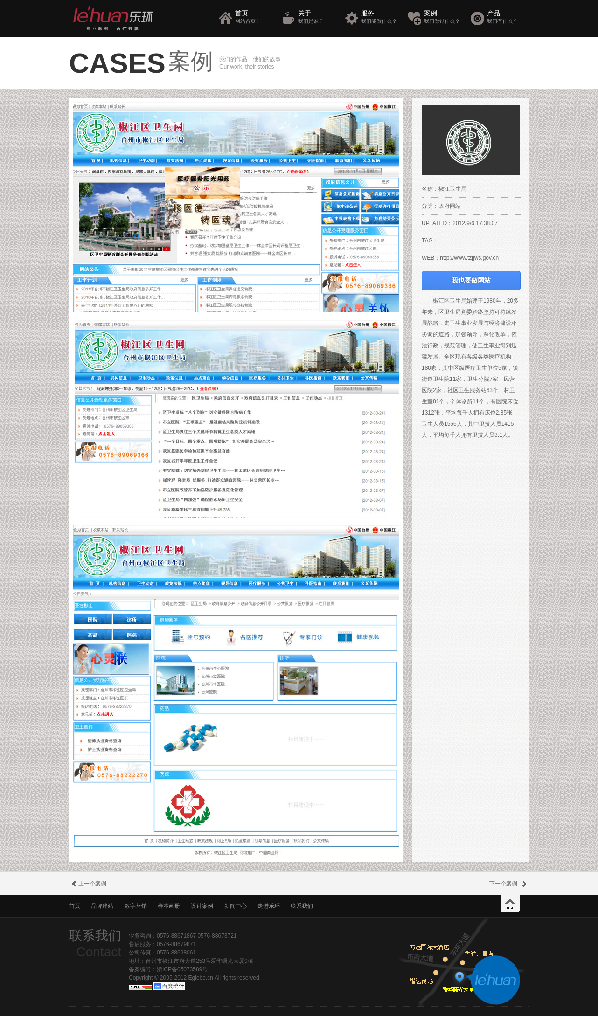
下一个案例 (509, 883)
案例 (444, 17)
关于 (318, 17)
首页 (255, 17)
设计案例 (202, 906)
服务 (381, 17)
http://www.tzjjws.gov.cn (469, 258)
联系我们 (302, 906)
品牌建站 (102, 906)
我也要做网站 (471, 280)
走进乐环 (268, 906)
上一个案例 (87, 883)
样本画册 (169, 906)
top (510, 903)
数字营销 (136, 906)
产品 (507, 17)
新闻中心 (235, 906)
